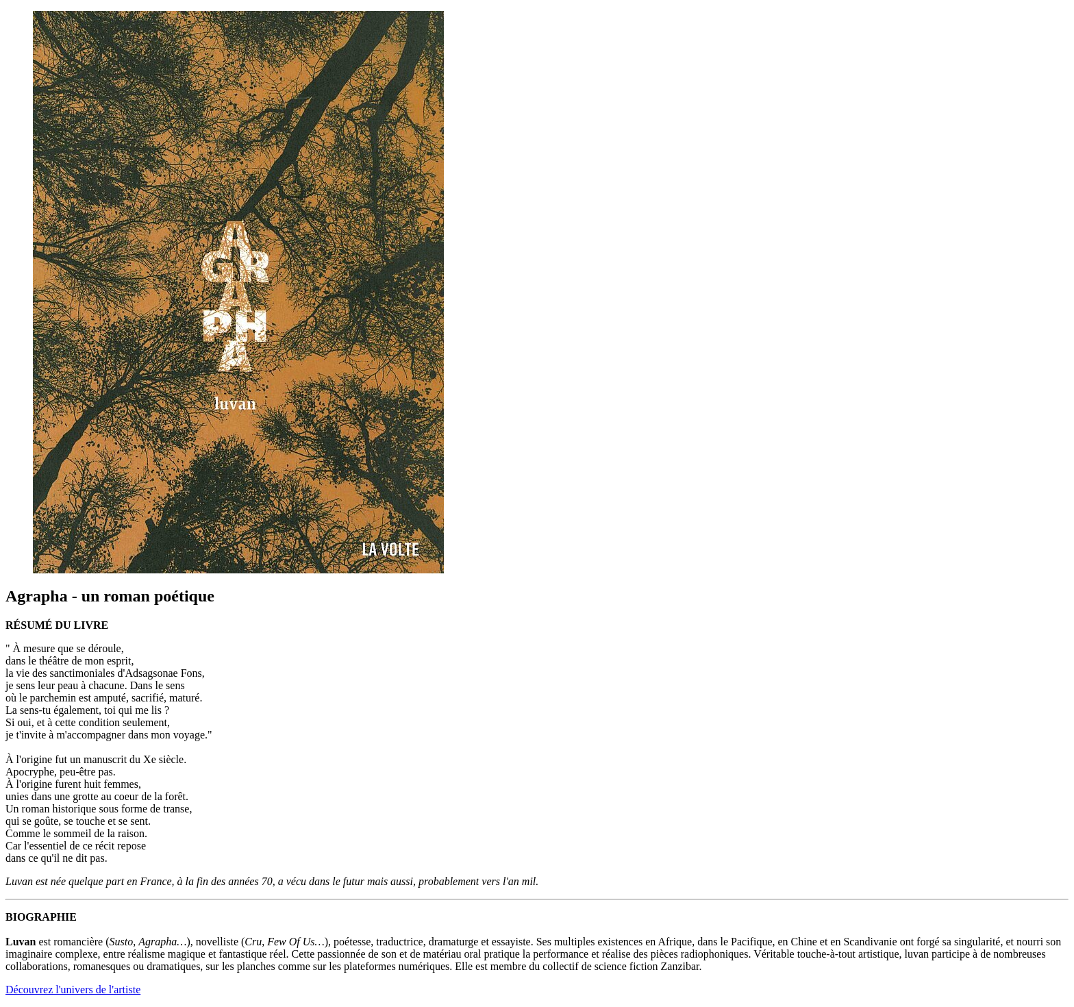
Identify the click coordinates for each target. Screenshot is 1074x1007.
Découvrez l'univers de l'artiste (72, 989)
